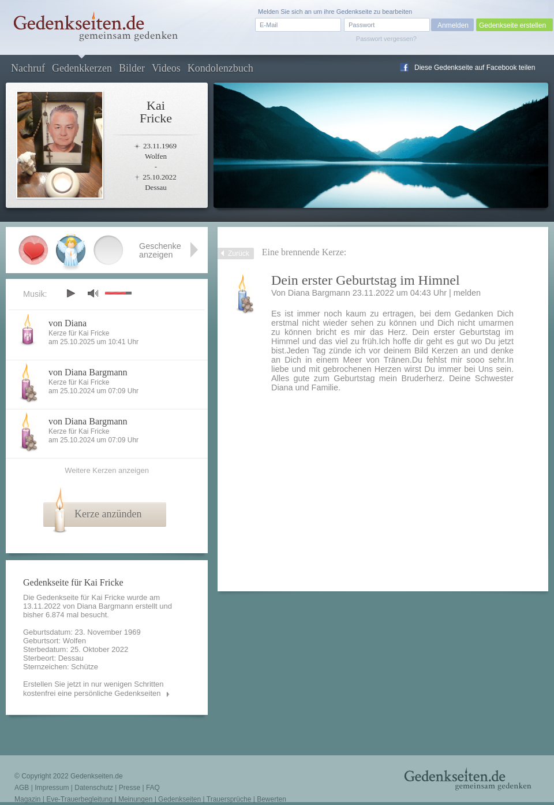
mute (93, 293)
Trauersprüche (229, 799)
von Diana (67, 323)
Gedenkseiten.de (96, 776)
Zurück (238, 253)
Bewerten (271, 799)
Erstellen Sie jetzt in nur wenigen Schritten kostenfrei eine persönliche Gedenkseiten (93, 689)
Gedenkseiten (179, 799)
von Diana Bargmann (88, 372)
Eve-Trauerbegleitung (79, 799)
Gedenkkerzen (82, 68)
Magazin (27, 799)
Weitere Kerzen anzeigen (107, 470)
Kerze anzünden (107, 514)
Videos (166, 68)
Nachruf (28, 68)
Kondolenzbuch (220, 68)
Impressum (52, 788)
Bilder (132, 68)
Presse (129, 788)
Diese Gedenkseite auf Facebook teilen (474, 68)
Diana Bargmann (105, 606)
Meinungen (135, 799)
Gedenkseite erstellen (512, 25)
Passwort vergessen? (386, 38)
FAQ (153, 788)
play (70, 293)
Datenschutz (93, 788)
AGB (21, 788)
